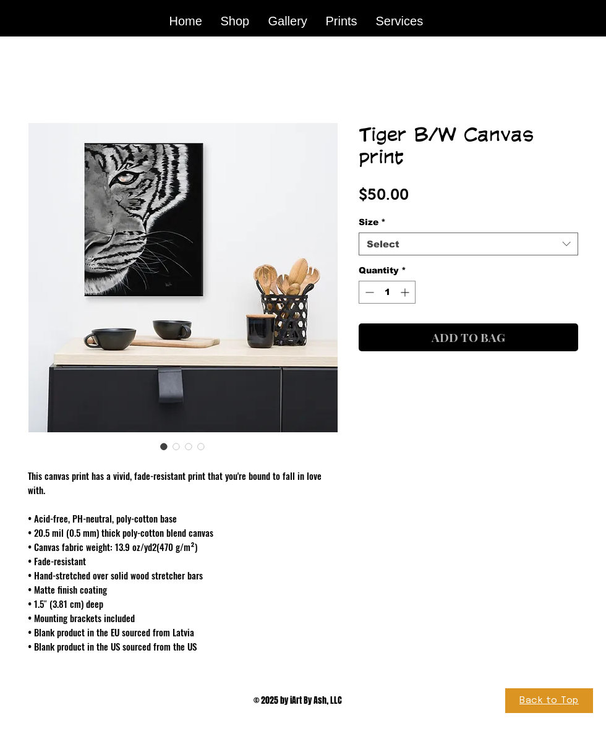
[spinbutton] (387, 292)
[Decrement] (368, 292)
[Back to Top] (549, 700)
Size (372, 222)
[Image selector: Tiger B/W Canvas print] (164, 446)
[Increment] (406, 292)
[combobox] (468, 244)
